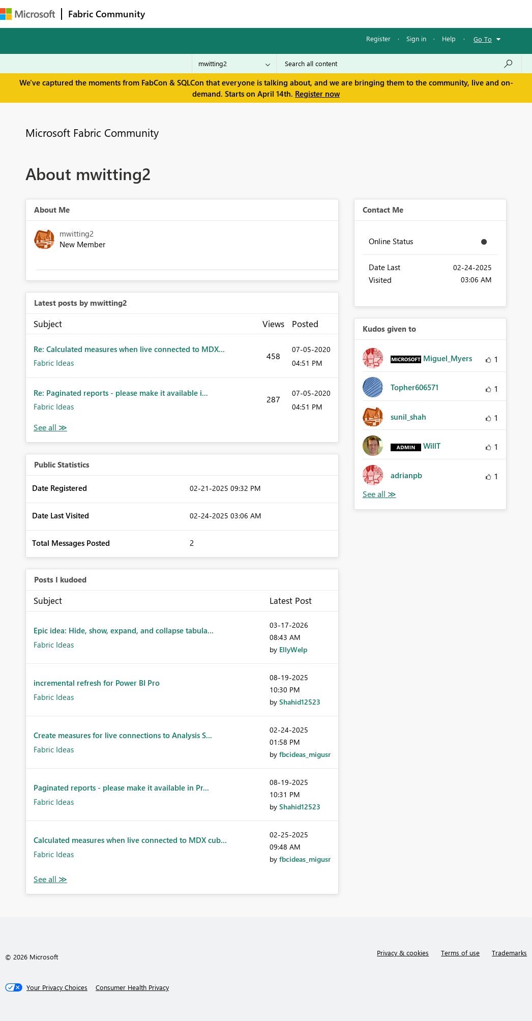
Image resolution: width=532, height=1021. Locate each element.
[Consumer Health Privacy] (132, 987)
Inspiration (212, 13)
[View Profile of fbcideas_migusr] (305, 754)
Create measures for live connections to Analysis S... (123, 735)
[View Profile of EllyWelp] (293, 649)
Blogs (345, 13)
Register (378, 38)
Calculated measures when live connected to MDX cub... (130, 840)
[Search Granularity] (234, 63)
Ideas (254, 13)
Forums (168, 13)
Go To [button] (483, 39)
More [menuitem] (380, 13)
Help (449, 38)
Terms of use (460, 952)
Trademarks (509, 952)
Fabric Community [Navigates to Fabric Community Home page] (106, 14)
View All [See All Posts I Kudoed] (50, 879)
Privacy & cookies (403, 952)
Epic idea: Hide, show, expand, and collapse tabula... (124, 630)
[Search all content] (399, 63)
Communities (300, 13)
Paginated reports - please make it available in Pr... (121, 787)
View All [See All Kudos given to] (379, 494)
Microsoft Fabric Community (92, 132)
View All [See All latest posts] (50, 427)
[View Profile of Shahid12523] (299, 702)
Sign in (416, 38)
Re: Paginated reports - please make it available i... (121, 393)
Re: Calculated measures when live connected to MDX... (129, 349)
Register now (317, 94)
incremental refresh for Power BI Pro (97, 683)
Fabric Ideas (54, 363)
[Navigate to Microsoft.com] (27, 14)
